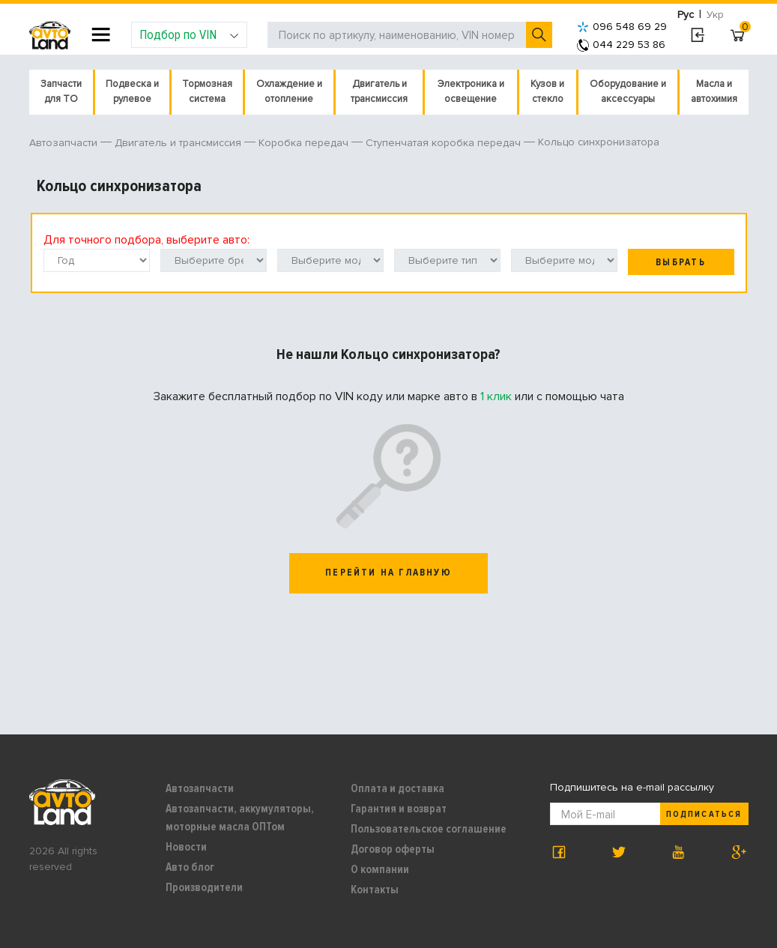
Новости (186, 847)
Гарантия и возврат (399, 808)
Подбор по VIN (189, 34)
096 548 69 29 (622, 26)
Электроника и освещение (471, 91)
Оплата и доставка (397, 788)
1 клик (496, 396)
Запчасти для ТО (61, 91)
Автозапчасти (200, 788)
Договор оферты (393, 849)
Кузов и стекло (547, 91)
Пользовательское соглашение (429, 829)
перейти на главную (388, 573)
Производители (204, 887)
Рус (685, 14)
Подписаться (703, 814)
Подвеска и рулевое (132, 91)
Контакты (375, 889)
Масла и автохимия (714, 91)
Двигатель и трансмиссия (379, 91)
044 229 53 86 (621, 44)
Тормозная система (207, 91)
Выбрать (680, 262)
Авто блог (190, 867)
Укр (715, 14)
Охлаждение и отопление (289, 91)
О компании (380, 869)
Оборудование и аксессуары (628, 91)
